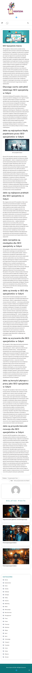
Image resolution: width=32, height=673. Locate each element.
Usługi (6, 651)
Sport (6, 633)
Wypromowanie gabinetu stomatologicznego (15, 519)
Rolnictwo (7, 627)
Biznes (6, 579)
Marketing (7, 603)
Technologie (7, 639)
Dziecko (6, 588)
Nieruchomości (8, 612)
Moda (6, 606)
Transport (7, 642)
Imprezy (7, 600)
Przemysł (7, 624)
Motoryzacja (7, 609)
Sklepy (6, 630)
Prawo (6, 621)
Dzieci (6, 585)
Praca (6, 618)
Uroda (6, 648)
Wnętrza (7, 654)
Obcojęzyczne (8, 615)
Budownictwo (8, 582)
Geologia (7, 594)
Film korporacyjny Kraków (10, 543)
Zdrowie (7, 657)
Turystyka (7, 645)
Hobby (6, 597)
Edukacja (7, 591)
